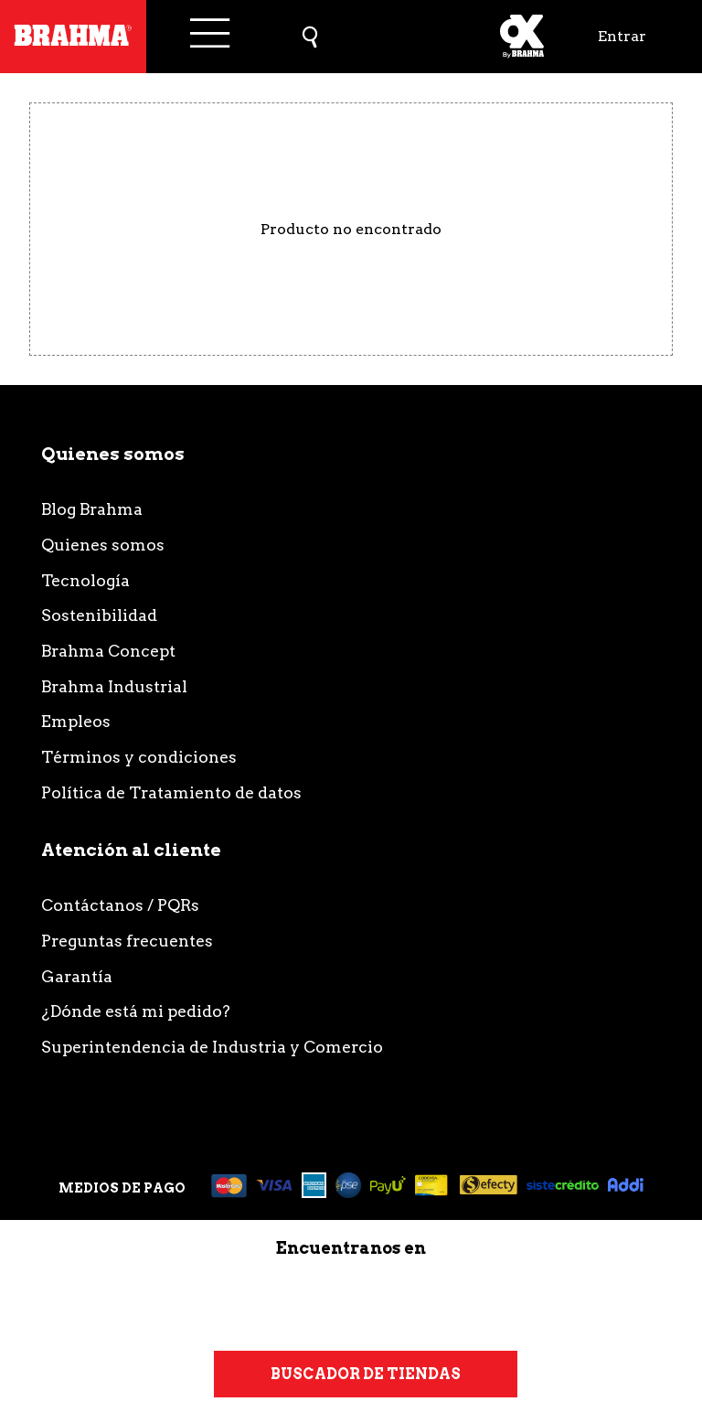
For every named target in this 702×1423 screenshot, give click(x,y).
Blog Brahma (92, 509)
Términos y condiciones (139, 756)
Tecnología (85, 580)
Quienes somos (103, 544)
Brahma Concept (108, 650)
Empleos (76, 721)
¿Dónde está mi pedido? (135, 1011)
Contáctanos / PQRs (120, 905)
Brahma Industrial (114, 686)
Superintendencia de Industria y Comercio (212, 1046)
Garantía (76, 976)
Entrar (622, 36)
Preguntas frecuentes (127, 940)
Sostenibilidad (99, 615)
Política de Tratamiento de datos (171, 792)
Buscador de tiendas (366, 1374)
